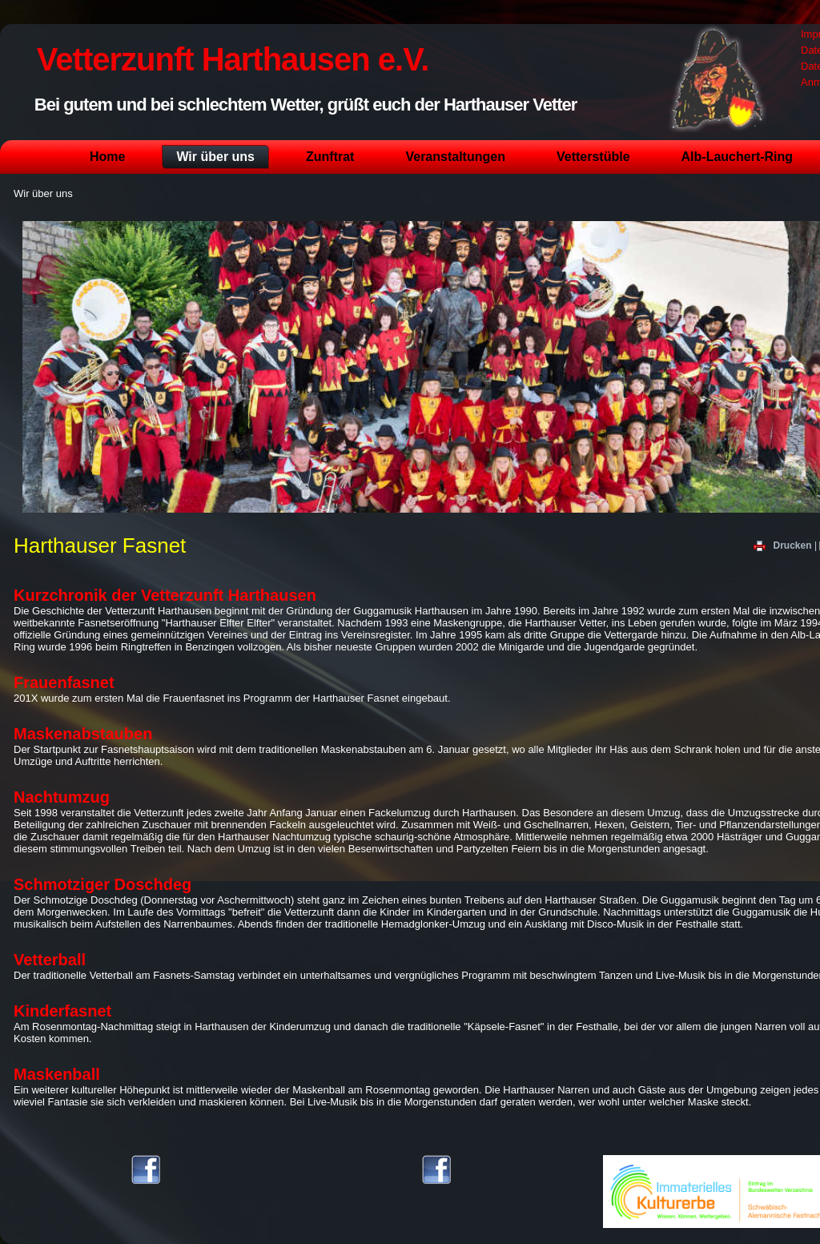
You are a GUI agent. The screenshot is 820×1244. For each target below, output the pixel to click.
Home (107, 156)
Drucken (784, 545)
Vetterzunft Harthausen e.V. (232, 59)
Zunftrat (330, 156)
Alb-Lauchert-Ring (737, 156)
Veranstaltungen (454, 156)
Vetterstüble (593, 156)
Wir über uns (215, 156)
